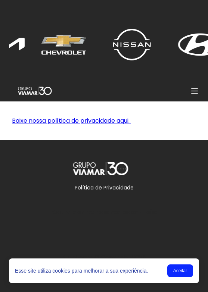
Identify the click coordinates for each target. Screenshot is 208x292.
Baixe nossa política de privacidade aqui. (71, 120)
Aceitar (180, 270)
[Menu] (194, 91)
